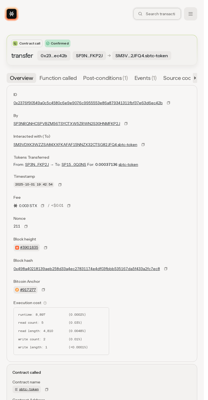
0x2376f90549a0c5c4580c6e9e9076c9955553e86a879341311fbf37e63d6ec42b (88, 102)
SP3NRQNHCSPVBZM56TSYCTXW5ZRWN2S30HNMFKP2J (67, 123)
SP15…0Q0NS (74, 164)
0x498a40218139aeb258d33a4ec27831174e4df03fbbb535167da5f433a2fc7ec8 (87, 268)
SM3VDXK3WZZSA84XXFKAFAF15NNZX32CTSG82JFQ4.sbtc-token (75, 144)
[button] (194, 78)
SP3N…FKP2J (37, 164)
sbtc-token (128, 164)
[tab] (21, 78)
